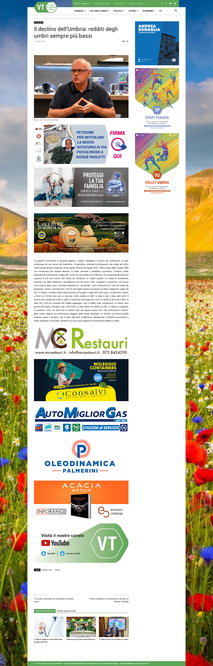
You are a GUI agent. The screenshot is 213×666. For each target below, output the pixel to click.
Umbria (57, 570)
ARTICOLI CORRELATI (45, 611)
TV (160, 11)
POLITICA (119, 11)
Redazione (141, 3)
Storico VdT (120, 3)
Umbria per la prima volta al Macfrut (80, 639)
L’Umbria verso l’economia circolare (113, 639)
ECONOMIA (149, 11)
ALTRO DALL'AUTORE (66, 611)
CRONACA (80, 11)
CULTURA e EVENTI (100, 11)
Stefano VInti (47, 570)
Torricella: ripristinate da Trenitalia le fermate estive (53, 600)
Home (36, 18)
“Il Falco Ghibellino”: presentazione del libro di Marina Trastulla (109, 600)
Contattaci (131, 3)
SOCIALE (134, 11)
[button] (176, 11)
